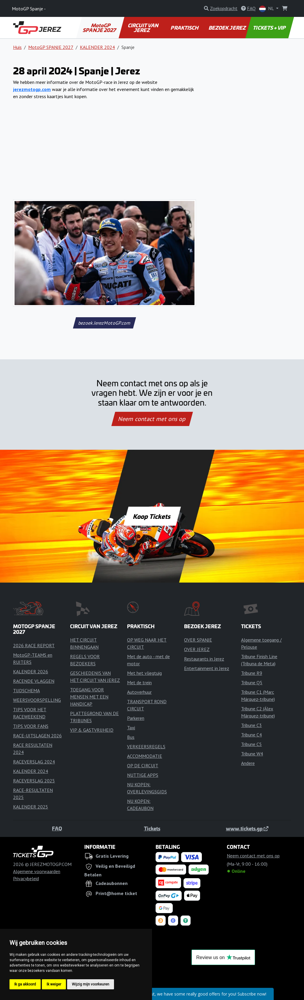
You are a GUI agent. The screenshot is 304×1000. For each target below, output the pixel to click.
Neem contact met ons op (152, 419)
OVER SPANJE (198, 640)
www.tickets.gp (247, 828)
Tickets (152, 828)
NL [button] (267, 8)
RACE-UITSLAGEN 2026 (37, 736)
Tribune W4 (252, 754)
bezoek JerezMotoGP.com (104, 323)
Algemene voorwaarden (36, 871)
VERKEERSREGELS (146, 746)
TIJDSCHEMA (26, 690)
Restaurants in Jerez (204, 659)
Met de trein (139, 682)
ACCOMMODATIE (144, 756)
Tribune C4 (251, 735)
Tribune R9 (251, 673)
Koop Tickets (152, 516)
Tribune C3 (251, 725)
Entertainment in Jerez (206, 668)
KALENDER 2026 (30, 671)
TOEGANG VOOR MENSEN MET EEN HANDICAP (89, 697)
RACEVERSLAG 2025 (34, 781)
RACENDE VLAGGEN (33, 681)
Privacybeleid (26, 878)
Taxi (131, 728)
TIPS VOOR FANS (30, 726)
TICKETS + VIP (269, 27)
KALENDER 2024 (97, 47)
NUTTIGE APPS (142, 775)
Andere (248, 763)
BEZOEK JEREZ (227, 27)
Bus (130, 737)
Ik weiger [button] (54, 984)
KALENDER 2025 (30, 807)
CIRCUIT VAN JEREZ (143, 28)
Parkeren (135, 718)
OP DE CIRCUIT (142, 765)
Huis (17, 47)
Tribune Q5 (251, 682)
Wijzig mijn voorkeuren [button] (90, 984)
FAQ (57, 828)
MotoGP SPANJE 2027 (100, 28)
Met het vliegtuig (144, 673)
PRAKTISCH (185, 27)
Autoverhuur (139, 692)
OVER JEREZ (197, 649)
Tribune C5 (251, 744)
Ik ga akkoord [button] (25, 984)
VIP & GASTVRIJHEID (91, 730)
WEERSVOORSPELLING (37, 700)
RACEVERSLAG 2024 (34, 762)
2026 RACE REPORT (34, 645)
